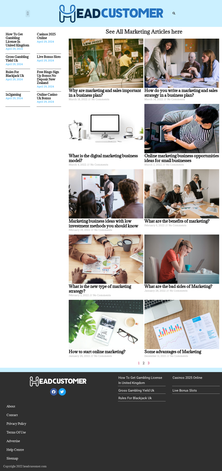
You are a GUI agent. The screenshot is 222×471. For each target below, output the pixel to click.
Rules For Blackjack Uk (15, 74)
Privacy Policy (16, 424)
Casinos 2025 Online (46, 36)
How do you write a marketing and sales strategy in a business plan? (180, 93)
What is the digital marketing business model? (103, 158)
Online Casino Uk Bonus (47, 96)
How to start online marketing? (97, 351)
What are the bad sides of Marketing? (178, 286)
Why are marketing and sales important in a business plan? (105, 93)
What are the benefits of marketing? (176, 221)
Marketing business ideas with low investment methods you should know (103, 223)
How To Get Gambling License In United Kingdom (17, 39)
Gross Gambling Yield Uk (17, 58)
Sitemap (12, 458)
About (11, 406)
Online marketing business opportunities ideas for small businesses (181, 158)
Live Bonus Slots (48, 57)
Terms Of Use (16, 432)
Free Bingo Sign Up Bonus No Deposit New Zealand (48, 77)
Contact (12, 415)
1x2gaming (13, 94)
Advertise (13, 441)
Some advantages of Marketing (172, 351)
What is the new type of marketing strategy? (100, 289)
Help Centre (15, 450)
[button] (28, 13)
